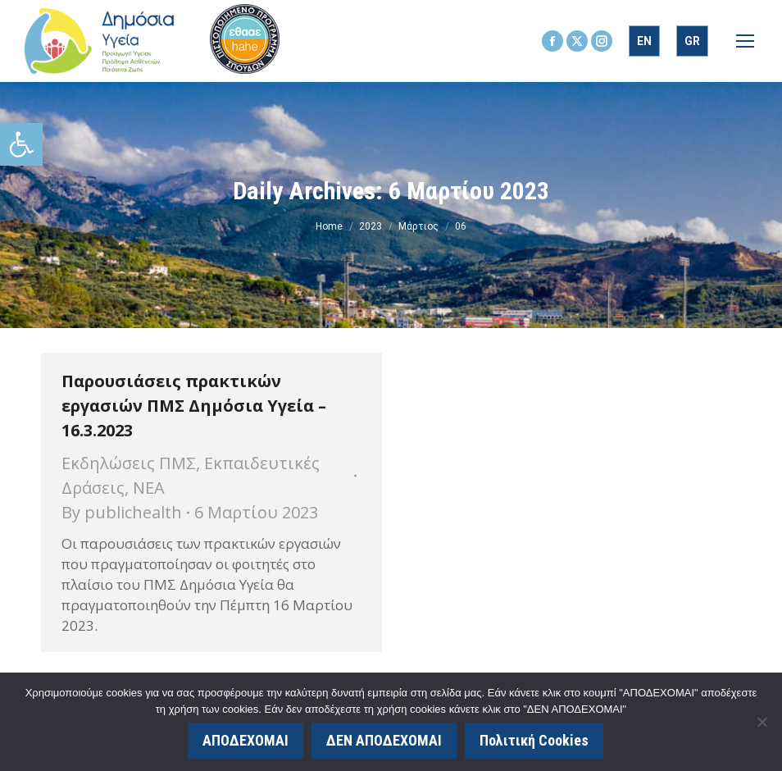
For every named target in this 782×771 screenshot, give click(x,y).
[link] (21, 144)
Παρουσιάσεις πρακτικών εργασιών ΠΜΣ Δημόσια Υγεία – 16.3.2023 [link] (193, 405)
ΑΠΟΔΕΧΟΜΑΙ (245, 740)
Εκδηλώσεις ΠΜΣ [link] (128, 463)
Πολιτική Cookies (534, 740)
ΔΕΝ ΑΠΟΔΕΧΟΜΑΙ (384, 740)
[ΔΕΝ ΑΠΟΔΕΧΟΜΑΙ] (761, 722)
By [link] (121, 512)
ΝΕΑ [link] (149, 488)
